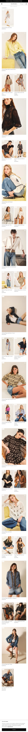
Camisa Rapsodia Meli (7, 422)
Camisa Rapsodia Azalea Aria (7, 93)
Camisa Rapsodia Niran (7, 27)
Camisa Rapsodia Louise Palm (7, 357)
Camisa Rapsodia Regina (7, 202)
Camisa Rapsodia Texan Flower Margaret (7, 622)
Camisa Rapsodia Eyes (7, 158)
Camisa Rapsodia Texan (19, 621)
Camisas (15, 6)
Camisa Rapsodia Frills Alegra (19, 93)
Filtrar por (5, 8)
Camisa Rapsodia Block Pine (19, 159)
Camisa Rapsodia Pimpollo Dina (9, 399)
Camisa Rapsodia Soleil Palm (7, 291)
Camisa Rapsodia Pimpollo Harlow (9, 465)
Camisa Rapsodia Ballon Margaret (9, 598)
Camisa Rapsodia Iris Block (20, 290)
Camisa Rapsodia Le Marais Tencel (18, 357)
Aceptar (14, 729)
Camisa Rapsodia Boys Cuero (8, 333)
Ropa (11, 6)
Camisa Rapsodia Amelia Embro (9, 69)
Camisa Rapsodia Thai (6, 225)
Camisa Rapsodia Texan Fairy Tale (7, 688)
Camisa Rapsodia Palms (7, 135)
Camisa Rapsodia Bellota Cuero (19, 489)
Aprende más (10, 726)
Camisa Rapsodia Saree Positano (7, 556)
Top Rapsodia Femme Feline (19, 556)
